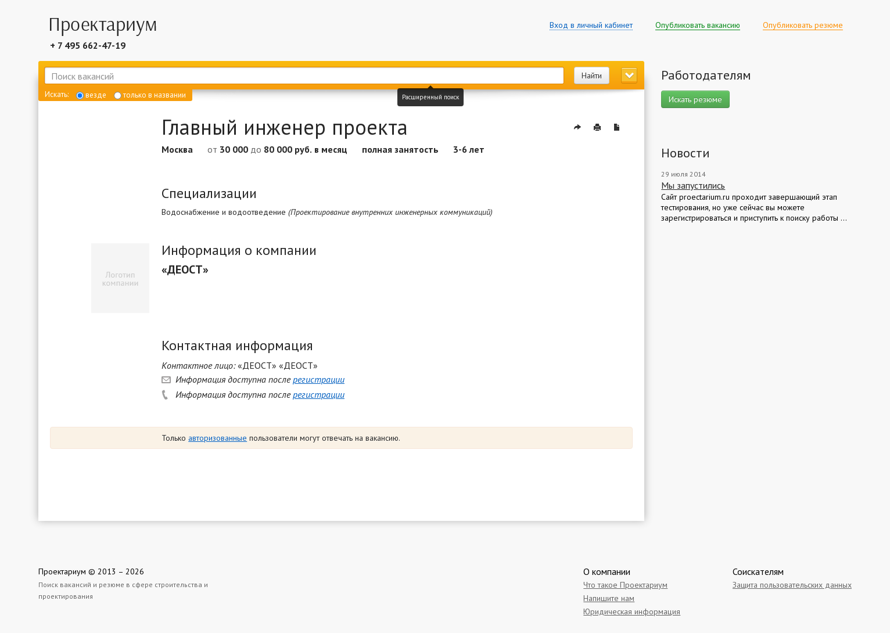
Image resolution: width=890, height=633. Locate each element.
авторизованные (217, 438)
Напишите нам (608, 598)
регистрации (318, 379)
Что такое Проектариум (625, 585)
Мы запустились (693, 185)
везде (91, 95)
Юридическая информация (631, 611)
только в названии (150, 95)
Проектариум (62, 571)
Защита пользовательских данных (792, 585)
